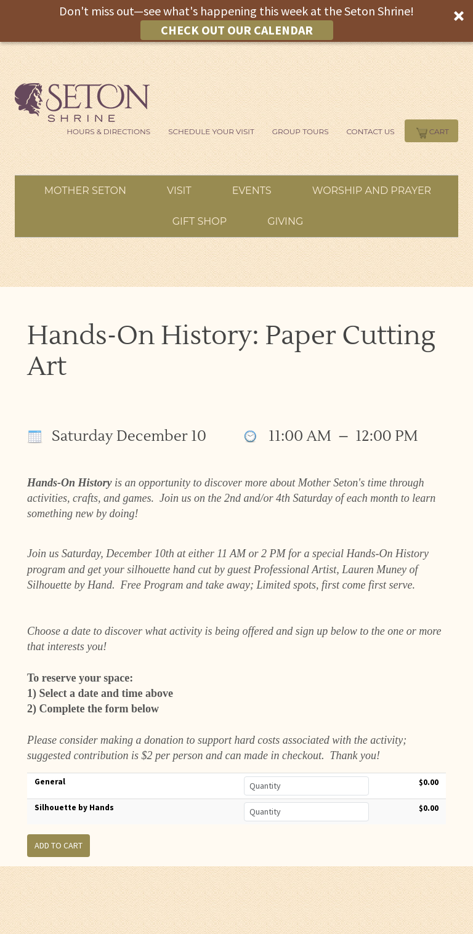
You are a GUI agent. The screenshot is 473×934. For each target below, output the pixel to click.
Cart (431, 131)
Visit (179, 190)
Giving (285, 221)
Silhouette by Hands (74, 807)
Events (252, 190)
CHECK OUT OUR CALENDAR (237, 30)
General (49, 781)
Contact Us (371, 131)
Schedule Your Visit (211, 131)
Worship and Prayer (372, 190)
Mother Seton (85, 190)
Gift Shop (199, 221)
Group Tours (300, 131)
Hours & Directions (108, 131)
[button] (236, 21)
